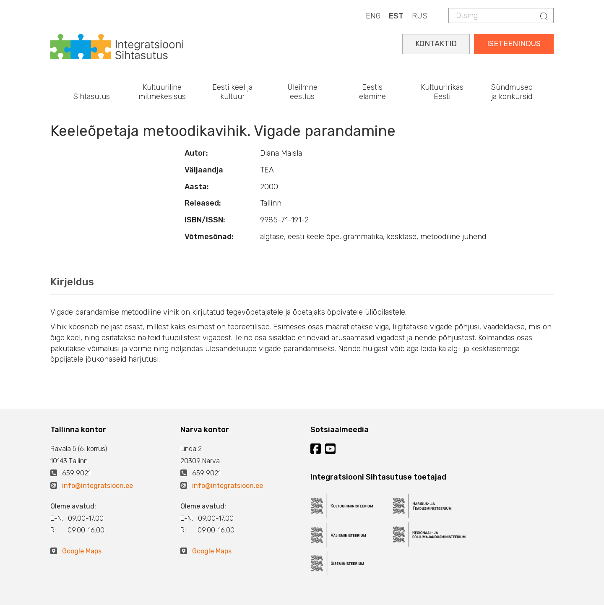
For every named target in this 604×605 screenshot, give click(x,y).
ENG (373, 16)
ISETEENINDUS (514, 43)
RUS (419, 16)
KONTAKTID (436, 43)
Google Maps (82, 551)
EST (396, 16)
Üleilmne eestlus (302, 92)
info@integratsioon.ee (97, 486)
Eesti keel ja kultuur (232, 92)
